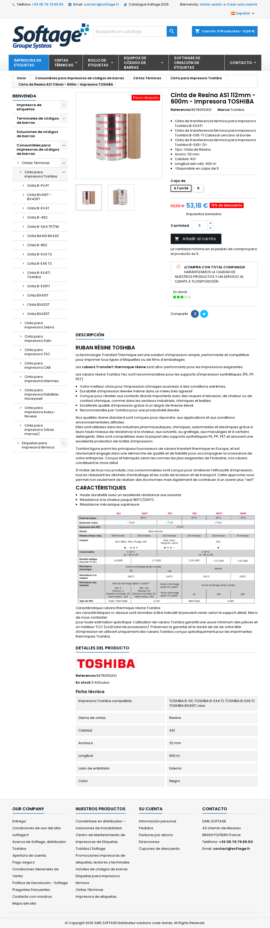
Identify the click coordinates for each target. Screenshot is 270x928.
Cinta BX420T (38, 304)
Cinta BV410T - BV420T (39, 196)
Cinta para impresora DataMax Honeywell (42, 394)
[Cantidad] (200, 225)
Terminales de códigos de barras (38, 120)
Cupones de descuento (159, 848)
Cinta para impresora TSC (37, 352)
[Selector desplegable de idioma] (243, 13)
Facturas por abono (156, 834)
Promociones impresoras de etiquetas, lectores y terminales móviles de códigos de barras (103, 862)
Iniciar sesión (211, 4)
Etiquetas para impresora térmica (38, 445)
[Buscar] (135, 31)
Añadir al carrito (195, 239)
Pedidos (146, 828)
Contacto (214, 809)
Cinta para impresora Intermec (42, 378)
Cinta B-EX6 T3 (39, 263)
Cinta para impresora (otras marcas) (39, 429)
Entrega (19, 821)
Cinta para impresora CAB (38, 365)
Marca (224, 109)
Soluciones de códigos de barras (37, 134)
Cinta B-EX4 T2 (39, 254)
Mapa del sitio (24, 903)
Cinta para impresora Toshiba (41, 174)
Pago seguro (23, 862)
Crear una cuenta (242, 4)
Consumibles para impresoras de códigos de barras (38, 149)
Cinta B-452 (37, 217)
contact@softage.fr (101, 4)
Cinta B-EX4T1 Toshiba (38, 274)
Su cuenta (150, 809)
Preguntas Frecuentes (31, 889)
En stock (83, 682)
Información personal (157, 821)
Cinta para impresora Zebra (39, 325)
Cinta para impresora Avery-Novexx (40, 412)
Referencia (181, 109)
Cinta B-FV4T (38, 185)
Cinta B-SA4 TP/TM (43, 226)
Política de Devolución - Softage (40, 882)
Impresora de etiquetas (29, 107)
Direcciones (149, 841)
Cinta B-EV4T (38, 208)
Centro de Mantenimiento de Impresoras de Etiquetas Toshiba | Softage (100, 841)
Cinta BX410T (38, 295)
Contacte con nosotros (32, 896)
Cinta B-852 (37, 245)
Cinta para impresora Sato (38, 338)
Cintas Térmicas (36, 162)
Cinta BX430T (38, 313)
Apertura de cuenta (29, 855)
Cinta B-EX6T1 (38, 286)
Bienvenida (24, 96)
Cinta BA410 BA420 (43, 235)
